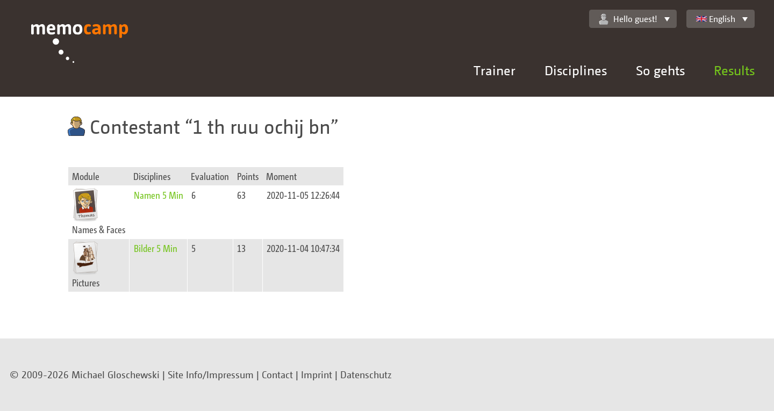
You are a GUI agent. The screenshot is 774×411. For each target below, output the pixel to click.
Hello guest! (628, 19)
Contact (277, 374)
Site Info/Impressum (211, 374)
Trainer (494, 70)
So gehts (660, 70)
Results (734, 70)
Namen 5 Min (158, 195)
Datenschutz (366, 374)
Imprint (316, 374)
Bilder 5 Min (155, 248)
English (715, 18)
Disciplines (575, 70)
